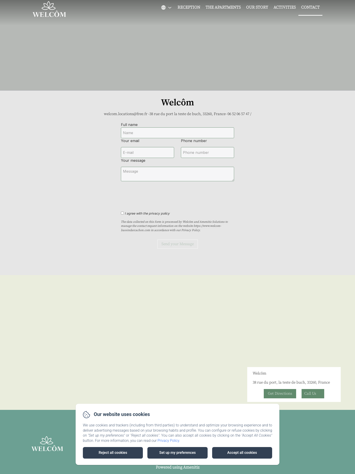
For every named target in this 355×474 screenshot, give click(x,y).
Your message (133, 160)
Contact (310, 7)
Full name (129, 124)
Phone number (194, 140)
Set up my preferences (177, 452)
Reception (189, 7)
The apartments (223, 7)
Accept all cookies (242, 452)
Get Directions (280, 393)
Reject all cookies (113, 452)
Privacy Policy (168, 440)
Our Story (257, 7)
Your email (130, 140)
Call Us (310, 393)
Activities (284, 7)
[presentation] (155, 194)
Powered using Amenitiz (177, 467)
